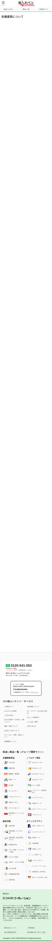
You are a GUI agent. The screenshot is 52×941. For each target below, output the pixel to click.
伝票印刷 (9, 879)
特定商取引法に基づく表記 (36, 932)
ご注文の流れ (8, 715)
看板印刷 (9, 768)
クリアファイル (35, 797)
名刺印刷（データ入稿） (13, 832)
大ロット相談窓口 (33, 717)
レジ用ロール (35, 854)
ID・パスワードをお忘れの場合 (37, 712)
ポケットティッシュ (37, 808)
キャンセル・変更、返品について (14, 736)
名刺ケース (34, 837)
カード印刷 (34, 785)
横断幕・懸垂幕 (11, 773)
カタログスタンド (12, 796)
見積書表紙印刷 (11, 874)
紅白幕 (8, 785)
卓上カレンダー (35, 762)
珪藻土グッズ (35, 803)
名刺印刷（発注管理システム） (14, 838)
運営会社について (10, 928)
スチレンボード (35, 860)
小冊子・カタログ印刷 (14, 862)
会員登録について (33, 706)
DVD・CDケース (36, 826)
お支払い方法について (12, 730)
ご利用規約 (31, 928)
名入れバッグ (35, 768)
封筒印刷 (9, 825)
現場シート (10, 779)
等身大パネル (11, 802)
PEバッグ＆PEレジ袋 (37, 877)
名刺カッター (35, 848)
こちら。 (36, 692)
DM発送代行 (10, 844)
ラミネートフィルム (37, 866)
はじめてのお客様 (10, 711)
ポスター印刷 (11, 857)
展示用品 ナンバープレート (14, 814)
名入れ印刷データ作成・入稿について (14, 720)
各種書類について (10, 741)
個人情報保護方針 (10, 932)
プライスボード (11, 808)
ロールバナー (11, 790)
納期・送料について (11, 726)
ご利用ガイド (8, 706)
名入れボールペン (36, 773)
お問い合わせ (31, 726)
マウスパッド (35, 814)
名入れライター (35, 779)
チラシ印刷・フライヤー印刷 (14, 851)
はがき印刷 (10, 868)
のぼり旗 (9, 762)
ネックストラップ (36, 831)
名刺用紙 (33, 843)
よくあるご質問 (32, 722)
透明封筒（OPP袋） (37, 871)
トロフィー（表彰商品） (37, 791)
